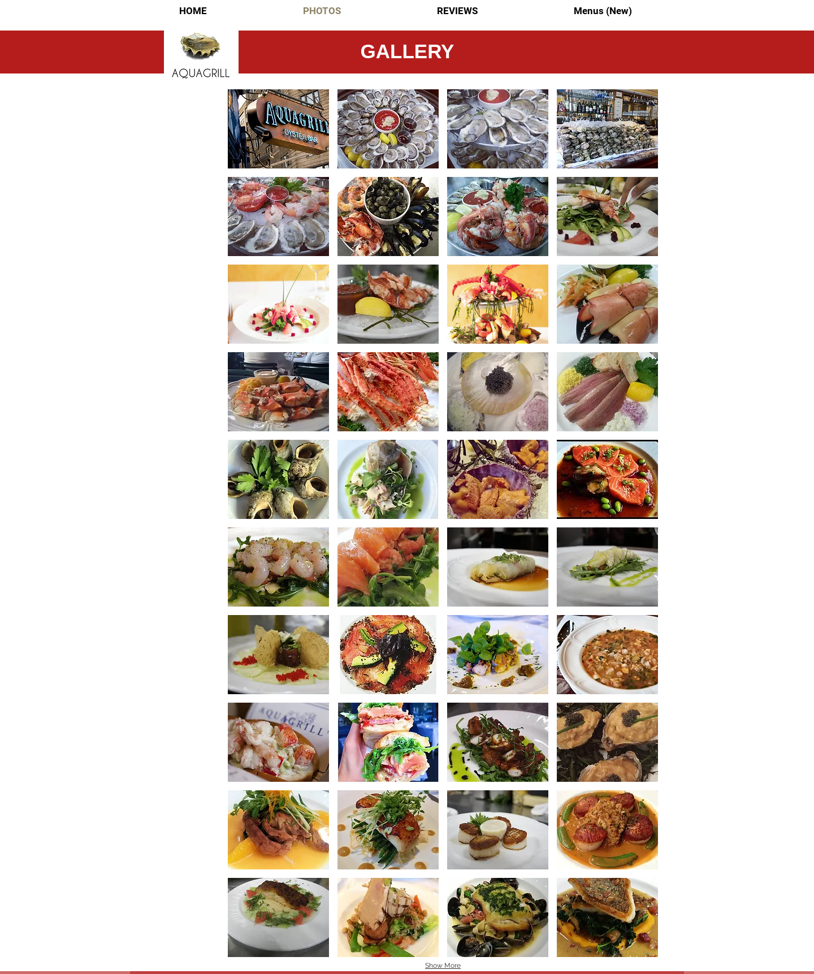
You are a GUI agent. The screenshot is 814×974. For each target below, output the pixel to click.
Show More (443, 965)
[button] (278, 128)
